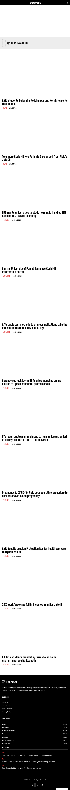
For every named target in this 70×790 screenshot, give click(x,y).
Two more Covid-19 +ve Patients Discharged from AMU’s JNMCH (34, 158)
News (5, 108)
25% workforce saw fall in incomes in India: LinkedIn (32, 604)
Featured (6, 220)
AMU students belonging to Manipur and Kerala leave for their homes (35, 102)
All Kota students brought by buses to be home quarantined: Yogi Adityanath (29, 658)
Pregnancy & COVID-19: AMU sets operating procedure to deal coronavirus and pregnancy (35, 494)
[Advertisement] (35, 21)
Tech (3, 753)
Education (6, 276)
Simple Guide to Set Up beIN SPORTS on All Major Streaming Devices (28, 762)
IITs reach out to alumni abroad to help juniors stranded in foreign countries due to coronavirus (34, 438)
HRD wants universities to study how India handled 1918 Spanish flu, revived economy (34, 214)
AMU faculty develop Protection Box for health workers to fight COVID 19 (34, 550)
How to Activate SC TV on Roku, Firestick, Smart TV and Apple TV (27, 755)
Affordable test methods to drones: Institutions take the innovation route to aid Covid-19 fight (34, 326)
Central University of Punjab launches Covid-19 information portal (29, 270)
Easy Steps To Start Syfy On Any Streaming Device (21, 768)
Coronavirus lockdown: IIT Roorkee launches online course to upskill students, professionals (31, 382)
